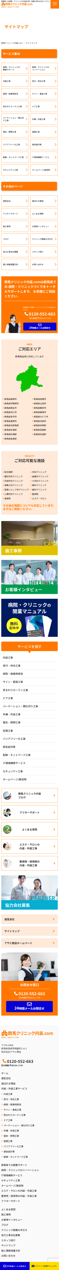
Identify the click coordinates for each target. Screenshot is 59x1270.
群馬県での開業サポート (14, 1165)
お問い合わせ (37, 264)
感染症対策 (37, 144)
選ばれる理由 (37, 201)
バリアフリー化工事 (11, 144)
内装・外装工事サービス (14, 1088)
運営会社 (7, 201)
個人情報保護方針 (10, 264)
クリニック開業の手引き (42, 239)
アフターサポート (10, 213)
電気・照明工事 (9, 131)
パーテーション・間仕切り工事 (13, 119)
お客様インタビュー (40, 226)
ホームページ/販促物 (41, 169)
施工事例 (7, 226)
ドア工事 (36, 106)
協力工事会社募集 (10, 251)
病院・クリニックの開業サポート (11, 68)
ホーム (4, 1073)
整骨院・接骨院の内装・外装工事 (30, 863)
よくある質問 (37, 213)
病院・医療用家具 (10, 93)
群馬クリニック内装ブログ (29, 795)
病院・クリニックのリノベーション (40, 68)
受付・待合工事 (38, 81)
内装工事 (7, 81)
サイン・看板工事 (39, 93)
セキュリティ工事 (10, 169)
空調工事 (36, 131)
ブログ (6, 239)
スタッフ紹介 (37, 251)
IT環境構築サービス (40, 157)
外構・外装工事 (38, 119)
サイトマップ (12, 931)
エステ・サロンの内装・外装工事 (30, 846)
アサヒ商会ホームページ (18, 943)
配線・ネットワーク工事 (13, 157)
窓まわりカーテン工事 (12, 106)
